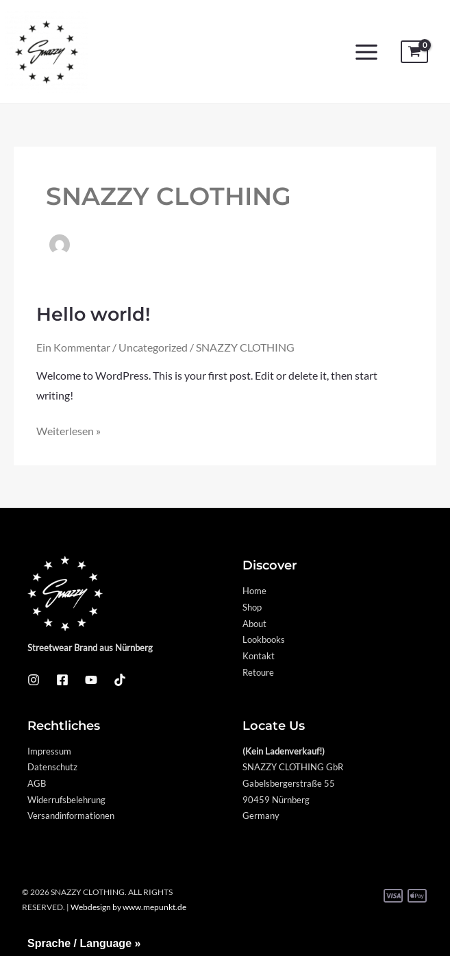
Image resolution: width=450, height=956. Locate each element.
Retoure (258, 672)
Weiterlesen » (68, 429)
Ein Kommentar (73, 347)
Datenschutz (52, 766)
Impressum (49, 751)
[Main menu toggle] (366, 52)
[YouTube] (91, 680)
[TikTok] (120, 680)
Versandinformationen (70, 815)
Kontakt (258, 655)
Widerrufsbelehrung (66, 799)
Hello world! (93, 314)
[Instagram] (33, 680)
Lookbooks (263, 639)
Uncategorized (153, 347)
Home (254, 590)
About (254, 623)
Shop (252, 607)
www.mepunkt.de (154, 907)
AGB (36, 783)
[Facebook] (62, 680)
